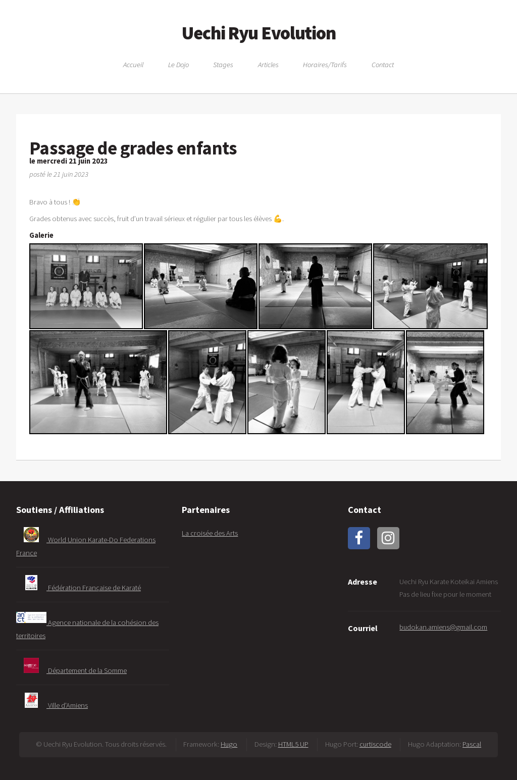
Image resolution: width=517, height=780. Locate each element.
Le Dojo (178, 64)
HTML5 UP (293, 744)
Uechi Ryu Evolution (259, 32)
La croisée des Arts (210, 533)
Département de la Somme (71, 670)
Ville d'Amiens (52, 705)
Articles (268, 64)
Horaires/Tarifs (325, 64)
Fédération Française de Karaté (78, 587)
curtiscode (375, 744)
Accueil (133, 64)
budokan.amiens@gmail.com (443, 627)
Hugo (229, 744)
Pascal (471, 744)
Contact (383, 64)
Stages (223, 64)
